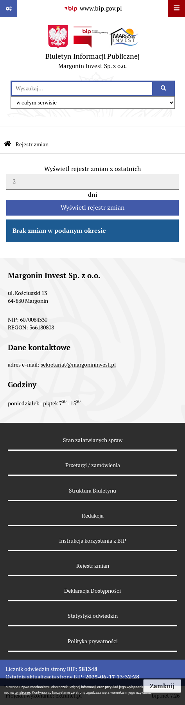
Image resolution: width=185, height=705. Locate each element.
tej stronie (22, 692)
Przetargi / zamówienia (92, 465)
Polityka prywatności (93, 641)
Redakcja (93, 515)
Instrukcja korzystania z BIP (92, 540)
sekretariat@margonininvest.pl (78, 364)
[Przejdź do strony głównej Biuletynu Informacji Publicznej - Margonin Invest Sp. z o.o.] (92, 49)
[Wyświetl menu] (176, 8)
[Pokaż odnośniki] (8, 8)
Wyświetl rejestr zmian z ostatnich (92, 169)
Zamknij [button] (162, 686)
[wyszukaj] (82, 88)
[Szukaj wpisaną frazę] (164, 88)
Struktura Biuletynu (92, 490)
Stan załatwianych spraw (92, 440)
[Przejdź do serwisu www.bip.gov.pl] (92, 8)
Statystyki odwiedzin (93, 615)
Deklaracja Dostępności (92, 590)
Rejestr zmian (32, 144)
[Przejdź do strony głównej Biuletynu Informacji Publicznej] (7, 144)
